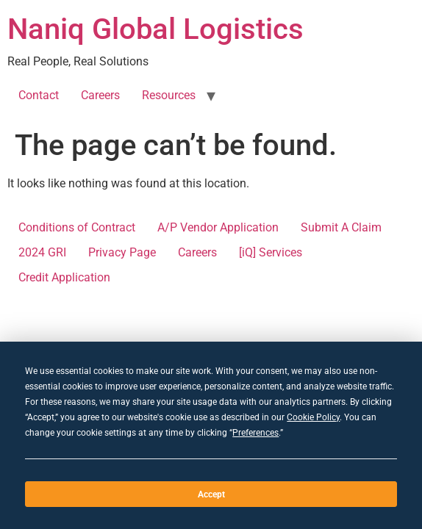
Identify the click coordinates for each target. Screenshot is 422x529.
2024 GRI (42, 252)
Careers (100, 95)
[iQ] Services (270, 252)
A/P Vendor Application (218, 227)
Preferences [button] (255, 433)
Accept (211, 494)
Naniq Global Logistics (155, 29)
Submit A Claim (341, 227)
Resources (169, 95)
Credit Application (64, 277)
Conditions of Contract (76, 227)
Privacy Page (122, 252)
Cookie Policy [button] (313, 417)
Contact (38, 95)
